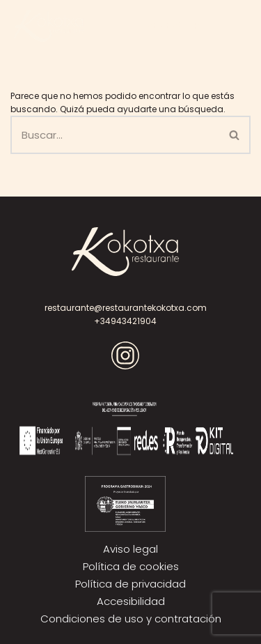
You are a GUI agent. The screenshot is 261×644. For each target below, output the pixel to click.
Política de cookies (131, 566)
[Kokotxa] (49, 26)
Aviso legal (130, 549)
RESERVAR (172, 25)
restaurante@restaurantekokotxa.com (126, 308)
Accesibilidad (131, 601)
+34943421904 (125, 321)
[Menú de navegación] (226, 26)
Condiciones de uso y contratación (130, 618)
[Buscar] (114, 135)
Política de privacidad (130, 583)
